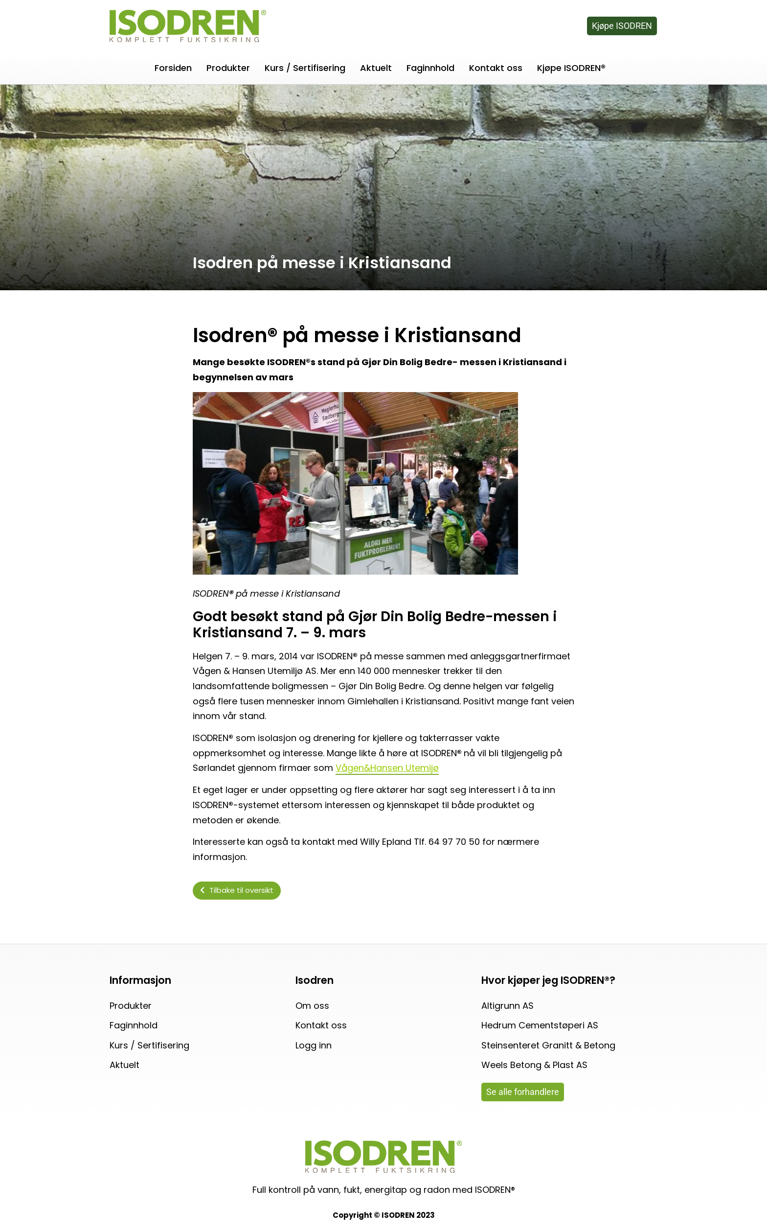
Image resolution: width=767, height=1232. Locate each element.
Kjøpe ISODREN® (571, 68)
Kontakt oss (495, 68)
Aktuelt (376, 68)
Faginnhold (430, 68)
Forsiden (173, 68)
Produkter (228, 68)
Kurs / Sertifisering (305, 68)
